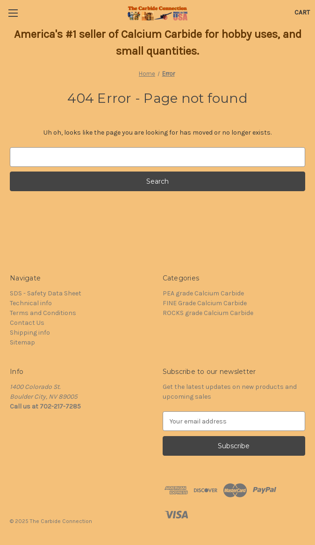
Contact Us (27, 323)
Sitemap (22, 342)
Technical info (31, 303)
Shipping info (30, 333)
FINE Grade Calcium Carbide (205, 303)
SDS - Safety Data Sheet (45, 293)
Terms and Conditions (43, 313)
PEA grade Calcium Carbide (203, 293)
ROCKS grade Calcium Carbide (208, 313)
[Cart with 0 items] (302, 12)
